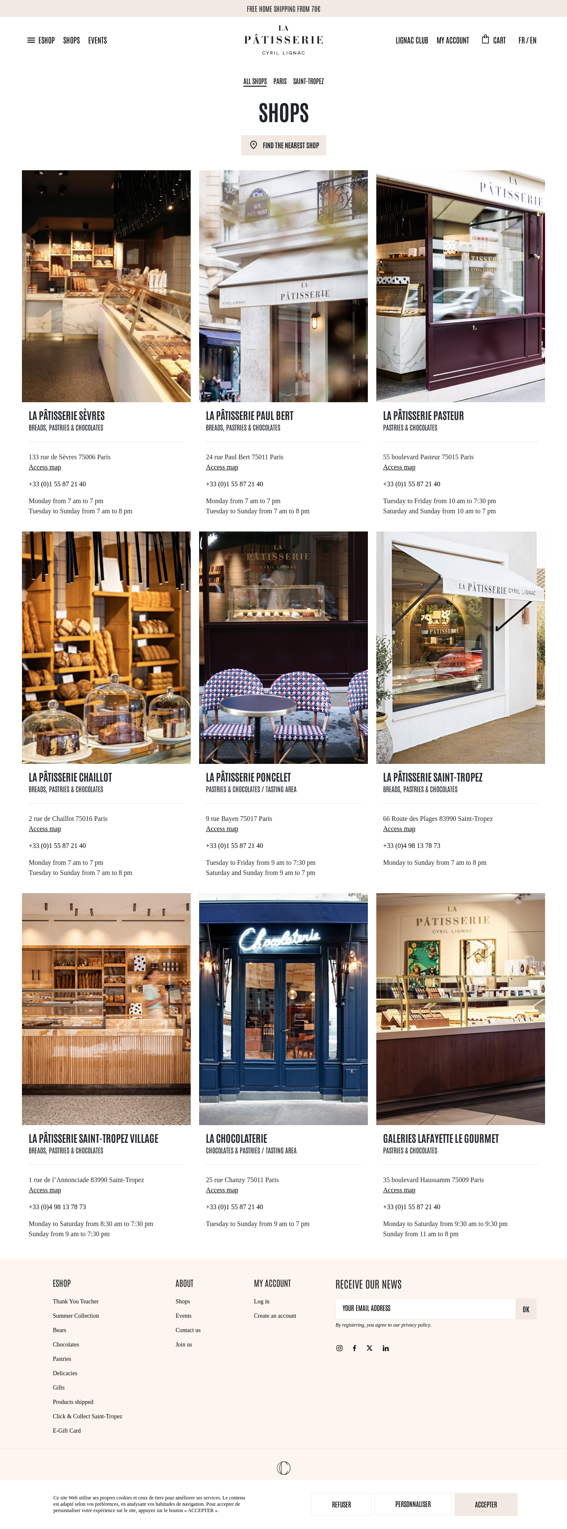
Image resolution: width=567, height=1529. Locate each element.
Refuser (341, 1504)
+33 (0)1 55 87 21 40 (57, 484)
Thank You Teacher (76, 1301)
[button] (40, 40)
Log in (262, 1301)
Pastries (62, 1359)
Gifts (59, 1388)
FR (521, 40)
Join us (184, 1344)
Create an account (275, 1316)
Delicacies (65, 1373)
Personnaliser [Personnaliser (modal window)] (413, 1503)
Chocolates (66, 1344)
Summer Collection (76, 1316)
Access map (45, 467)
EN (533, 40)
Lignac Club (412, 40)
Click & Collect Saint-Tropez (87, 1416)
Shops (71, 40)
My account (453, 40)
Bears (59, 1330)
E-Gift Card (67, 1431)
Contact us (188, 1330)
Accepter (486, 1504)
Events (97, 40)
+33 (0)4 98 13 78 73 (411, 845)
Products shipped (73, 1402)
